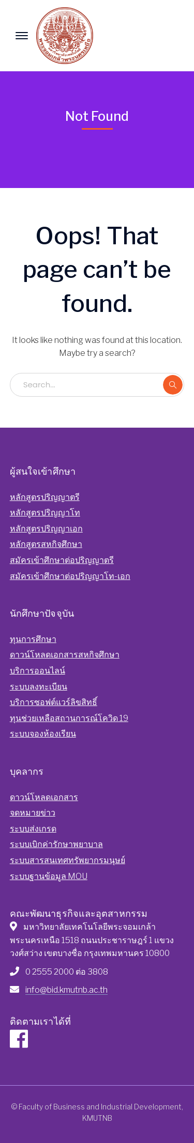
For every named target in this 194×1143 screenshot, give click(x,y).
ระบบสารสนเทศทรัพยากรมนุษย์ (67, 860)
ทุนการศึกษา (33, 639)
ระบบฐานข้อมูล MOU (48, 876)
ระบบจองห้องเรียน (43, 734)
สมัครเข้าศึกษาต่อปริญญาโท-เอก (70, 576)
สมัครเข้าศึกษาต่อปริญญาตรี (62, 560)
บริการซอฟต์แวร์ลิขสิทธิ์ (53, 702)
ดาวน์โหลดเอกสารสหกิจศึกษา (65, 655)
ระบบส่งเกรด (33, 829)
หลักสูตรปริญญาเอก (46, 529)
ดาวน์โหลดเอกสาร (44, 797)
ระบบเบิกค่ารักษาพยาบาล (56, 844)
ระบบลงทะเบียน (38, 687)
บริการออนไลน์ (37, 671)
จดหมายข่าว (32, 813)
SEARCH (173, 385)
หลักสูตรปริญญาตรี (45, 497)
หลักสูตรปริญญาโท (45, 513)
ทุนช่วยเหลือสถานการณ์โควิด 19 (69, 718)
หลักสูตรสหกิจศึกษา (46, 544)
